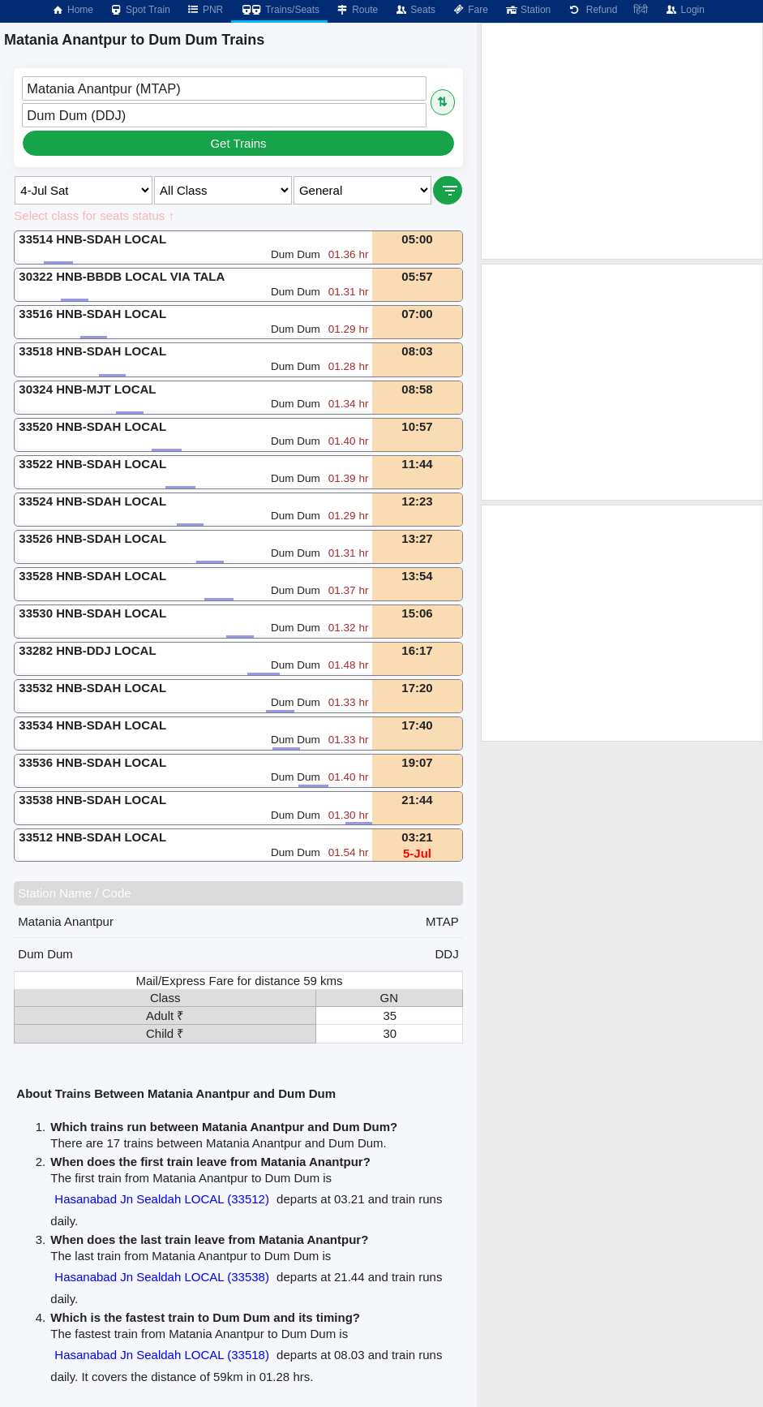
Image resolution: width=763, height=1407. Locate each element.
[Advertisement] (622, 141)
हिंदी (640, 9)
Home (72, 9)
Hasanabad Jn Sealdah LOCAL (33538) (161, 1277)
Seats (414, 9)
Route (357, 9)
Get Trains (238, 143)
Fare (470, 9)
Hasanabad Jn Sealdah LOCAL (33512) (161, 1199)
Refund (592, 9)
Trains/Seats (279, 9)
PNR (204, 9)
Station (527, 9)
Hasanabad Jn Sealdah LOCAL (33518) (161, 1355)
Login (684, 9)
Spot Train (139, 9)
